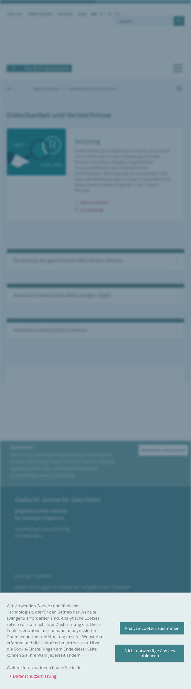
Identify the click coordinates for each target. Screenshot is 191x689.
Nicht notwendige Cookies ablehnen (150, 653)
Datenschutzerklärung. (35, 676)
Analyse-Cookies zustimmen (152, 628)
